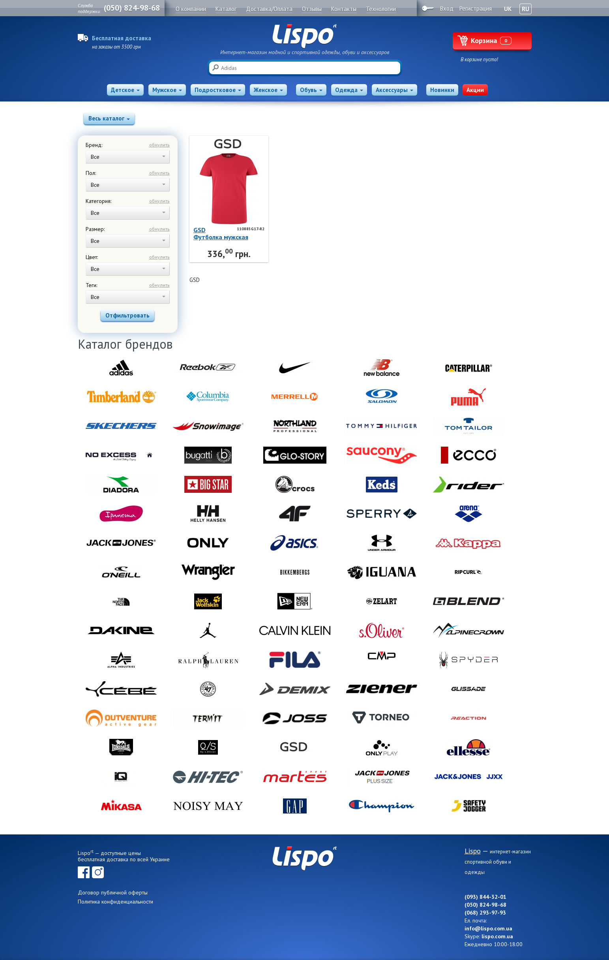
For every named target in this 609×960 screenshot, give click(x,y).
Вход (446, 8)
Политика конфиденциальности (115, 901)
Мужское (167, 90)
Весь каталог (109, 118)
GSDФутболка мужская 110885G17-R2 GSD (221, 233)
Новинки (442, 90)
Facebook (84, 872)
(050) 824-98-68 (132, 8)
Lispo (304, 36)
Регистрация (475, 8)
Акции (475, 90)
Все (128, 156)
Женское (268, 90)
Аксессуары (394, 90)
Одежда (349, 90)
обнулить (159, 145)
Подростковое (218, 90)
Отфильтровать (127, 315)
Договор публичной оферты (113, 892)
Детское (125, 90)
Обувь (311, 90)
